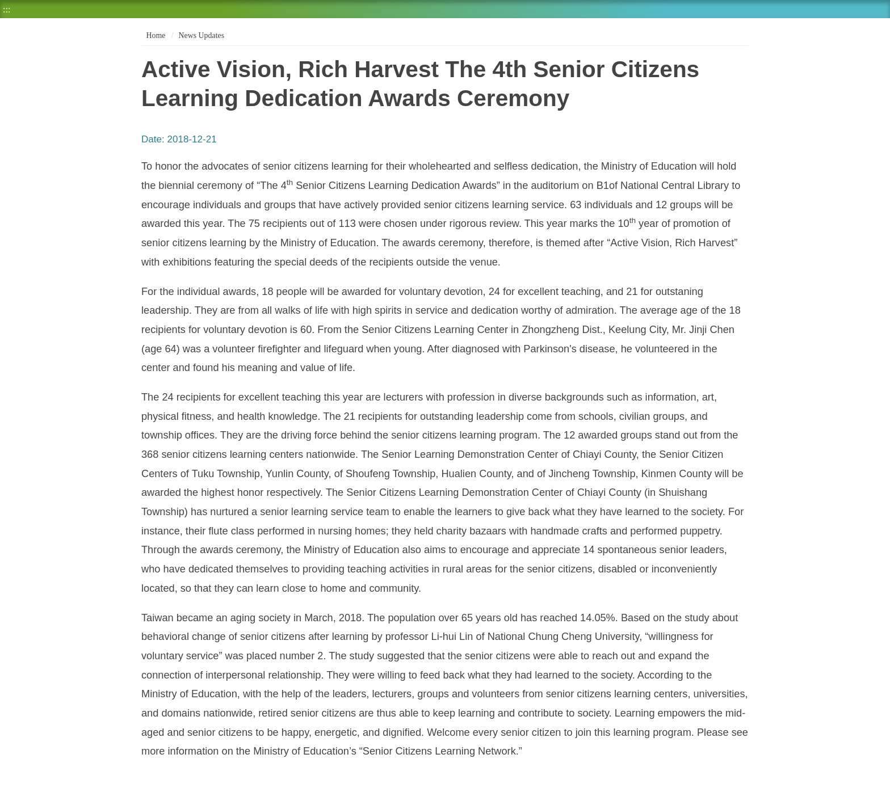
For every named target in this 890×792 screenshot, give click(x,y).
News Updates (201, 35)
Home (154, 35)
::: (6, 9)
